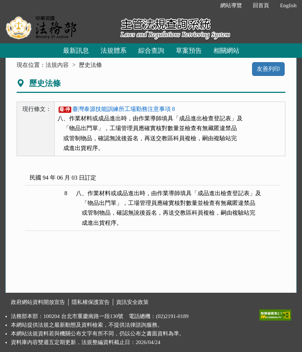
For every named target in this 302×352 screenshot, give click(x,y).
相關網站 (226, 50)
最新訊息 (76, 50)
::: (207, 5)
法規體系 (114, 50)
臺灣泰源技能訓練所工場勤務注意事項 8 (117, 109)
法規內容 (57, 65)
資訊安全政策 (132, 302)
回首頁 (261, 5)
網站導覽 (231, 5)
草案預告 (189, 50)
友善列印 (268, 69)
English (288, 5)
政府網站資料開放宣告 (38, 302)
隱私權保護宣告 (91, 302)
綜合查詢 (151, 50)
